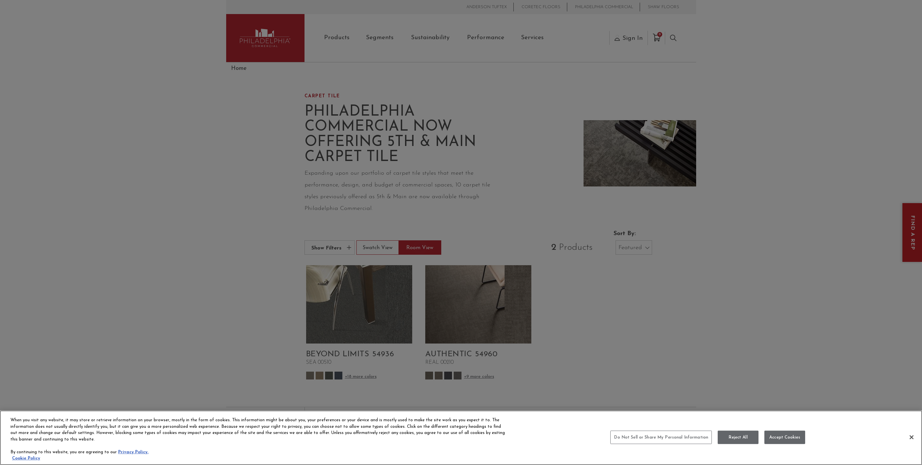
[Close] (911, 437)
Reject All (737, 437)
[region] (461, 437)
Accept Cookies (784, 437)
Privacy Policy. (133, 452)
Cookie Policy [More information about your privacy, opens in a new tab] (26, 458)
